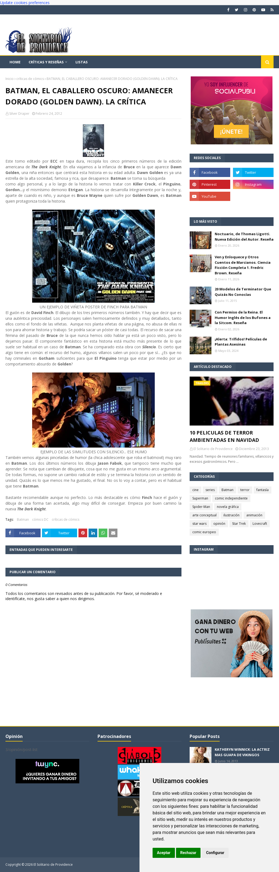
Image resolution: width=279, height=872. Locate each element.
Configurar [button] (215, 853)
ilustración (231, 515)
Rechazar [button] (188, 853)
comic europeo (204, 532)
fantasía (262, 490)
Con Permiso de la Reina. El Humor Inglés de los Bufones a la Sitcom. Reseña (243, 317)
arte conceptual (204, 515)
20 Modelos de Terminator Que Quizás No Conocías (243, 292)
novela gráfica (228, 506)
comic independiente (231, 498)
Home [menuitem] (15, 62)
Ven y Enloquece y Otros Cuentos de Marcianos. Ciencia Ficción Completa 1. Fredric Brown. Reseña (243, 265)
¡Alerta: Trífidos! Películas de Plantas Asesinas (241, 342)
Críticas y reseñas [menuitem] (46, 62)
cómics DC (40, 519)
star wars (199, 523)
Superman (200, 498)
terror (245, 490)
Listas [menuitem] (81, 62)
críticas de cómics (30, 78)
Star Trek (239, 523)
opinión (219, 523)
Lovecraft (260, 523)
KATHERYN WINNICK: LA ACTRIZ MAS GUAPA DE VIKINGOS (242, 752)
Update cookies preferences (25, 2)
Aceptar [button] (164, 853)
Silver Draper (19, 113)
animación (254, 515)
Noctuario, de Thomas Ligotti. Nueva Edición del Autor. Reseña (244, 236)
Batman (23, 519)
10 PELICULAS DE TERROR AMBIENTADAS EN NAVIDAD (224, 436)
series (210, 490)
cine (195, 490)
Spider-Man (201, 506)
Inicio (9, 78)
